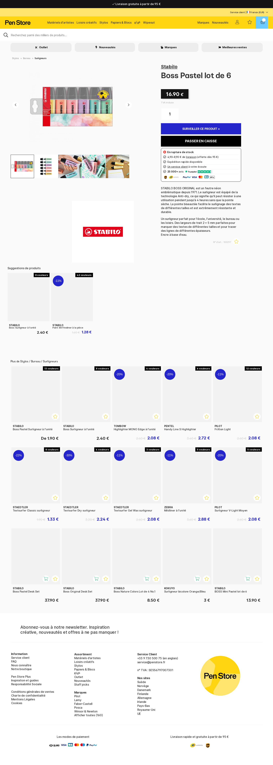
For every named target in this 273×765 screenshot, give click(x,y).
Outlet (43, 47)
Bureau (26, 58)
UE (139, 713)
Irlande (142, 702)
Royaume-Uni (146, 710)
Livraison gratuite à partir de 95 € (136, 4)
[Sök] (136, 35)
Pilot (77, 696)
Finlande (143, 694)
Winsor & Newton (85, 711)
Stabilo (169, 66)
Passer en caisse (201, 141)
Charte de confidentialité (28, 695)
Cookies (16, 703)
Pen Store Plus (21, 676)
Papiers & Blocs (121, 22)
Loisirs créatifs (86, 22)
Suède (141, 682)
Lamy (77, 700)
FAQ (14, 661)
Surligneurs (40, 58)
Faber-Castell (83, 704)
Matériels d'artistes (60, 22)
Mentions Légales (23, 699)
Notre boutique (21, 669)
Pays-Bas (143, 706)
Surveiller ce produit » (201, 129)
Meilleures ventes (234, 47)
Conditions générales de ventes (32, 692)
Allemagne (144, 698)
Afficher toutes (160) (88, 715)
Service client (237, 12)
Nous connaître (21, 665)
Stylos (103, 22)
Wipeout (149, 22)
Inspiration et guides (25, 680)
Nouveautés (220, 22)
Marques (203, 22)
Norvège (143, 686)
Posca (78, 707)
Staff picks (81, 684)
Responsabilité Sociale (26, 684)
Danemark (144, 690)
